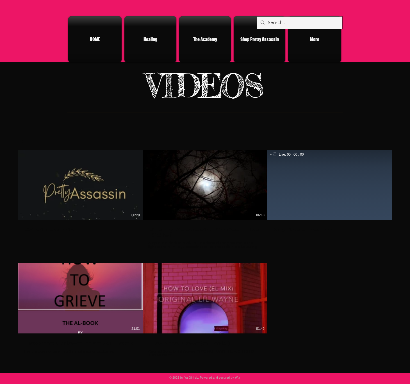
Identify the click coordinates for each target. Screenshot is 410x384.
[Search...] (299, 23)
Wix (237, 377)
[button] (25, 142)
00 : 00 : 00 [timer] (295, 154)
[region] (287, 154)
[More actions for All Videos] (25, 142)
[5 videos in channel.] (205, 256)
